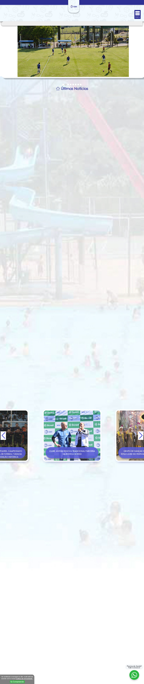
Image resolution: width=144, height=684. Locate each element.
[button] (141, 436)
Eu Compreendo (17, 682)
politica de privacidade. (24, 679)
